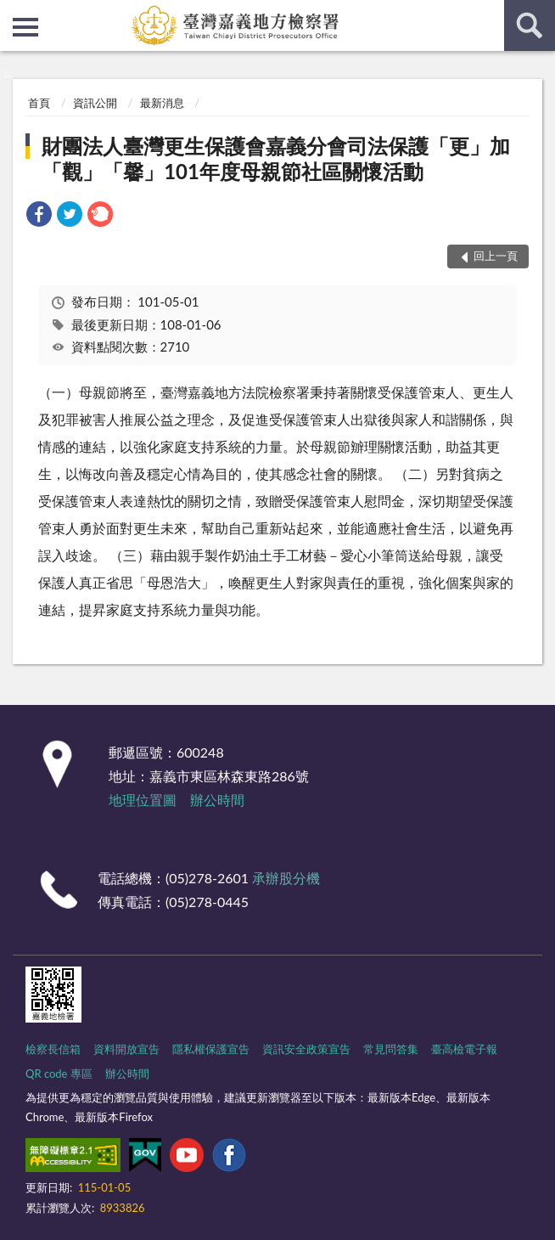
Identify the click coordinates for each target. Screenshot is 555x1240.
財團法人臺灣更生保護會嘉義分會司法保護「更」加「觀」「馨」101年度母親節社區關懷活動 (276, 158)
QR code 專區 (58, 1073)
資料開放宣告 (126, 1049)
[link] (39, 216)
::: (13, 13)
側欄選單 (25, 27)
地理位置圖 (143, 800)
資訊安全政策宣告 (306, 1049)
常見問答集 (390, 1049)
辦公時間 (217, 800)
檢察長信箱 (53, 1049)
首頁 (39, 103)
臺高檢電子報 (464, 1049)
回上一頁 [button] (496, 255)
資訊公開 (95, 103)
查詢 (529, 25)
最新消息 (162, 103)
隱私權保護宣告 (210, 1049)
